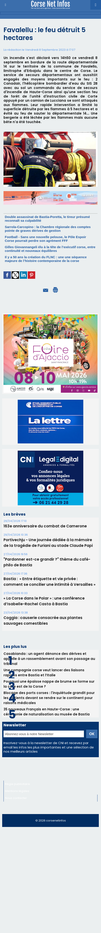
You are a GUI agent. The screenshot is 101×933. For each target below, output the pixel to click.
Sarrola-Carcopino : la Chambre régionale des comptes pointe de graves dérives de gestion (48, 228)
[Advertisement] (50, 881)
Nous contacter (16, 798)
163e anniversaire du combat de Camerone (45, 526)
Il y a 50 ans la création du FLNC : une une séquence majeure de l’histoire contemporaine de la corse (46, 259)
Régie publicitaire (17, 784)
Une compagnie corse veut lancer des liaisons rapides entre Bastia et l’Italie (43, 672)
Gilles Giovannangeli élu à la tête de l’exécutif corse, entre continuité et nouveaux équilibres (50, 249)
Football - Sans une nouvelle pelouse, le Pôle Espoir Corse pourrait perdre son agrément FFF (45, 238)
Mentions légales (17, 791)
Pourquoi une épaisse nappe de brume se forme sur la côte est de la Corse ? (48, 684)
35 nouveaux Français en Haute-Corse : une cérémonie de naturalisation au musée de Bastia (46, 712)
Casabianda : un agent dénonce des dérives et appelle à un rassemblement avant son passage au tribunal (49, 658)
